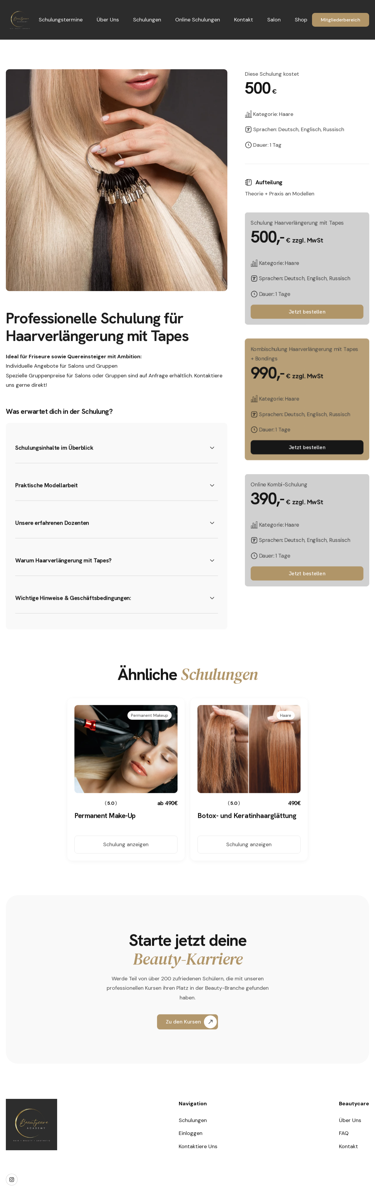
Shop (301, 19)
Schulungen (147, 19)
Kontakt (243, 19)
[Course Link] (126, 826)
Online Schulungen (197, 19)
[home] (20, 20)
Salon (274, 19)
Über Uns (108, 19)
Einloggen (190, 1133)
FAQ (344, 1133)
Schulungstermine (61, 19)
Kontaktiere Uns (198, 1146)
